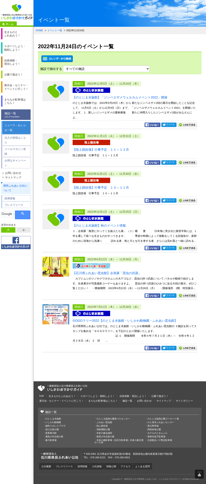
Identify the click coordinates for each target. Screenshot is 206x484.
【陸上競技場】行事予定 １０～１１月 (101, 187)
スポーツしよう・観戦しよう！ (97, 396)
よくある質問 (143, 466)
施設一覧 (16, 115)
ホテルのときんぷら (157, 433)
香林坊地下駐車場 (156, 437)
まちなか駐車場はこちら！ (103, 401)
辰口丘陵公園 (52, 429)
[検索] (8, 214)
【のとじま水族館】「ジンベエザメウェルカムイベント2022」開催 (120, 97)
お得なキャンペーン (15, 163)
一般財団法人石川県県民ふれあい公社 (62, 388)
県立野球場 (153, 426)
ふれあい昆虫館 (104, 422)
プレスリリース (13, 204)
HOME (39, 30)
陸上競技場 (102, 426)
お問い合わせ (13, 173)
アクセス (126, 466)
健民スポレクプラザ (55, 426)
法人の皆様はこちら (15, 140)
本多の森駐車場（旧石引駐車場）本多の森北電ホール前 (118, 441)
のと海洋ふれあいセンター (160, 422)
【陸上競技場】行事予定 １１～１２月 (101, 149)
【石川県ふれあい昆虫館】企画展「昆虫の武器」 (107, 273)
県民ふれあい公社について (15, 188)
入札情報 (97, 466)
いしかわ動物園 (53, 422)
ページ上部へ (199, 474)
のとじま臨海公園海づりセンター (113, 419)
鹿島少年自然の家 (54, 437)
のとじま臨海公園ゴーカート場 (163, 419)
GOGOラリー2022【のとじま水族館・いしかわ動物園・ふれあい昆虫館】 (125, 320)
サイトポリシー (184, 401)
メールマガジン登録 (15, 151)
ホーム (8, 24)
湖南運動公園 (103, 429)
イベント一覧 (54, 30)
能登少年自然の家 (105, 437)
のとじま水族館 (53, 419)
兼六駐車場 (51, 440)
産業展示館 (51, 433)
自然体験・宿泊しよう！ (133, 396)
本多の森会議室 (104, 433)
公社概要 (46, 466)
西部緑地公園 (154, 429)
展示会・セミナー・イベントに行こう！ (61, 401)
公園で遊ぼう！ (159, 396)
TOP (41, 396)
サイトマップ (13, 177)
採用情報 (9, 198)
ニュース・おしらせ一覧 (15, 127)
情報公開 (112, 466)
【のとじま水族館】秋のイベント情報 (99, 225)
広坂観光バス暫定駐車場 (159, 440)
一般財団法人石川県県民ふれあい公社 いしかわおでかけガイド (17, 11)
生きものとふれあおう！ (62, 396)
